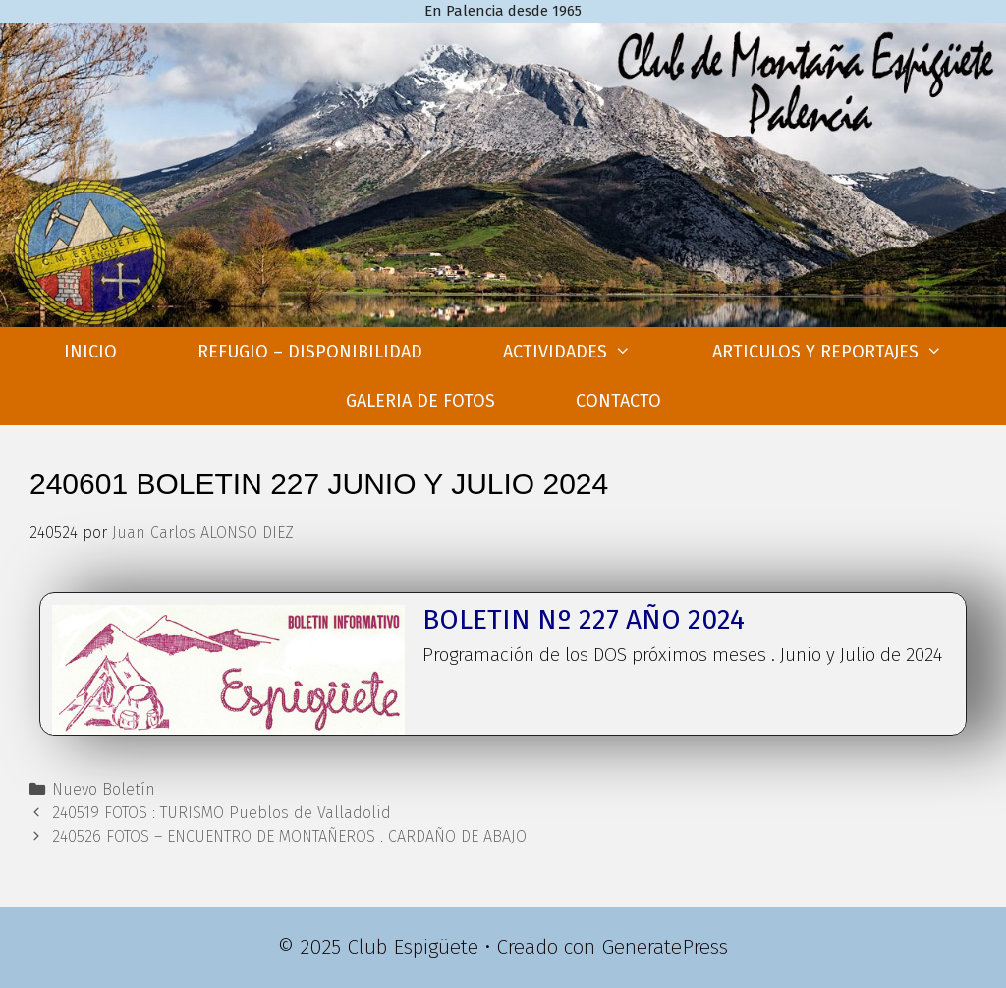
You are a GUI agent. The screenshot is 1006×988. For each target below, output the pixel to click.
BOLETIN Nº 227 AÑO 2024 (583, 619)
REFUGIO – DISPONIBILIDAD (309, 351)
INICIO (90, 351)
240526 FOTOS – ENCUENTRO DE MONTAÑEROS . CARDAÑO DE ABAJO (289, 836)
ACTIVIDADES (587, 351)
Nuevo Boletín (103, 789)
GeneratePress (664, 947)
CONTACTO (618, 401)
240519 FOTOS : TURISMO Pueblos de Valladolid (221, 812)
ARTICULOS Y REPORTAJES (847, 351)
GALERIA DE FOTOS (420, 401)
